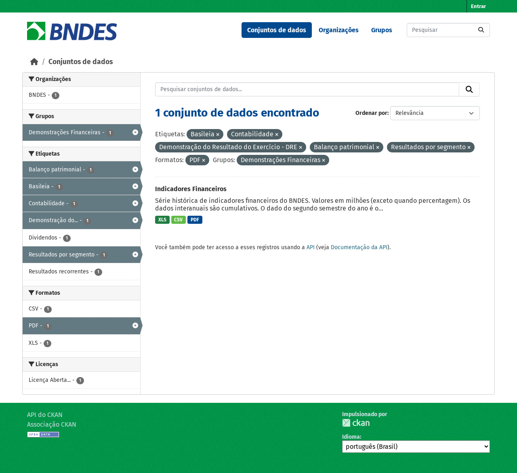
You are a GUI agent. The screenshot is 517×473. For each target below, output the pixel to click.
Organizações (339, 30)
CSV (178, 220)
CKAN (356, 423)
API (311, 247)
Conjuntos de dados (276, 30)
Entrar (478, 6)
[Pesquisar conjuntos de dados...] (448, 30)
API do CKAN (45, 415)
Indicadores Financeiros (191, 189)
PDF (195, 220)
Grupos (381, 30)
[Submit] (481, 30)
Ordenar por (371, 113)
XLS (162, 220)
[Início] (34, 62)
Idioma (351, 436)
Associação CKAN (51, 424)
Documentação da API (359, 247)
